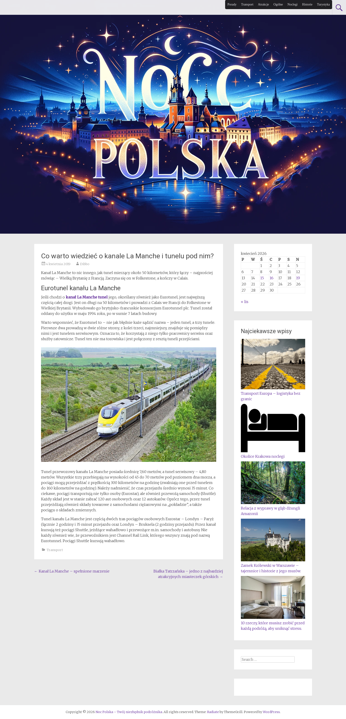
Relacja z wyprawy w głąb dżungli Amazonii (273, 508)
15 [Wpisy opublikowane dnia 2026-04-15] (262, 278)
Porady (232, 4)
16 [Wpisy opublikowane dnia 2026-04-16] (271, 278)
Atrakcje (263, 4)
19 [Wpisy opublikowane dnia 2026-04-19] (298, 278)
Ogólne (278, 4)
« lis (244, 301)
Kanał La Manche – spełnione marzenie (71, 571)
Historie (307, 4)
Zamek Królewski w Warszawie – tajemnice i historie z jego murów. (273, 565)
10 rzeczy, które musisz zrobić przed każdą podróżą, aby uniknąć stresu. (273, 623)
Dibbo (84, 264)
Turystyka (323, 4)
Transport (247, 4)
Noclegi (292, 4)
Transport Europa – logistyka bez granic (273, 393)
